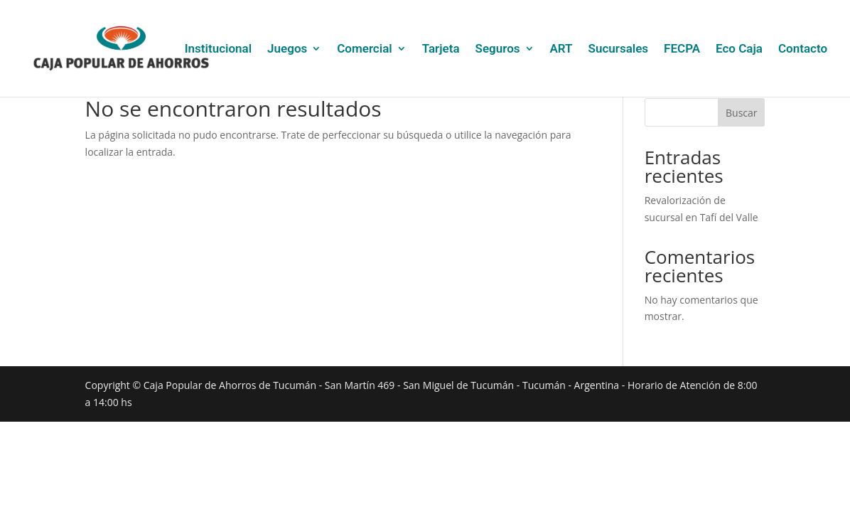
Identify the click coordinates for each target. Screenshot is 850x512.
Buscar (742, 112)
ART (561, 49)
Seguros (497, 49)
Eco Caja (739, 49)
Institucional (218, 49)
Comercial (364, 49)
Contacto (802, 49)
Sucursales (618, 49)
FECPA (682, 49)
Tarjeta (441, 49)
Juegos (287, 49)
